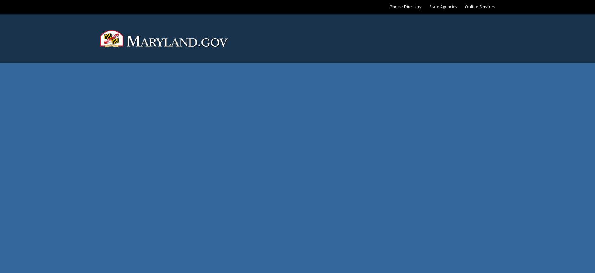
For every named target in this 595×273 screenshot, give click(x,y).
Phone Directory (406, 6)
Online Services (480, 6)
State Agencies (443, 6)
